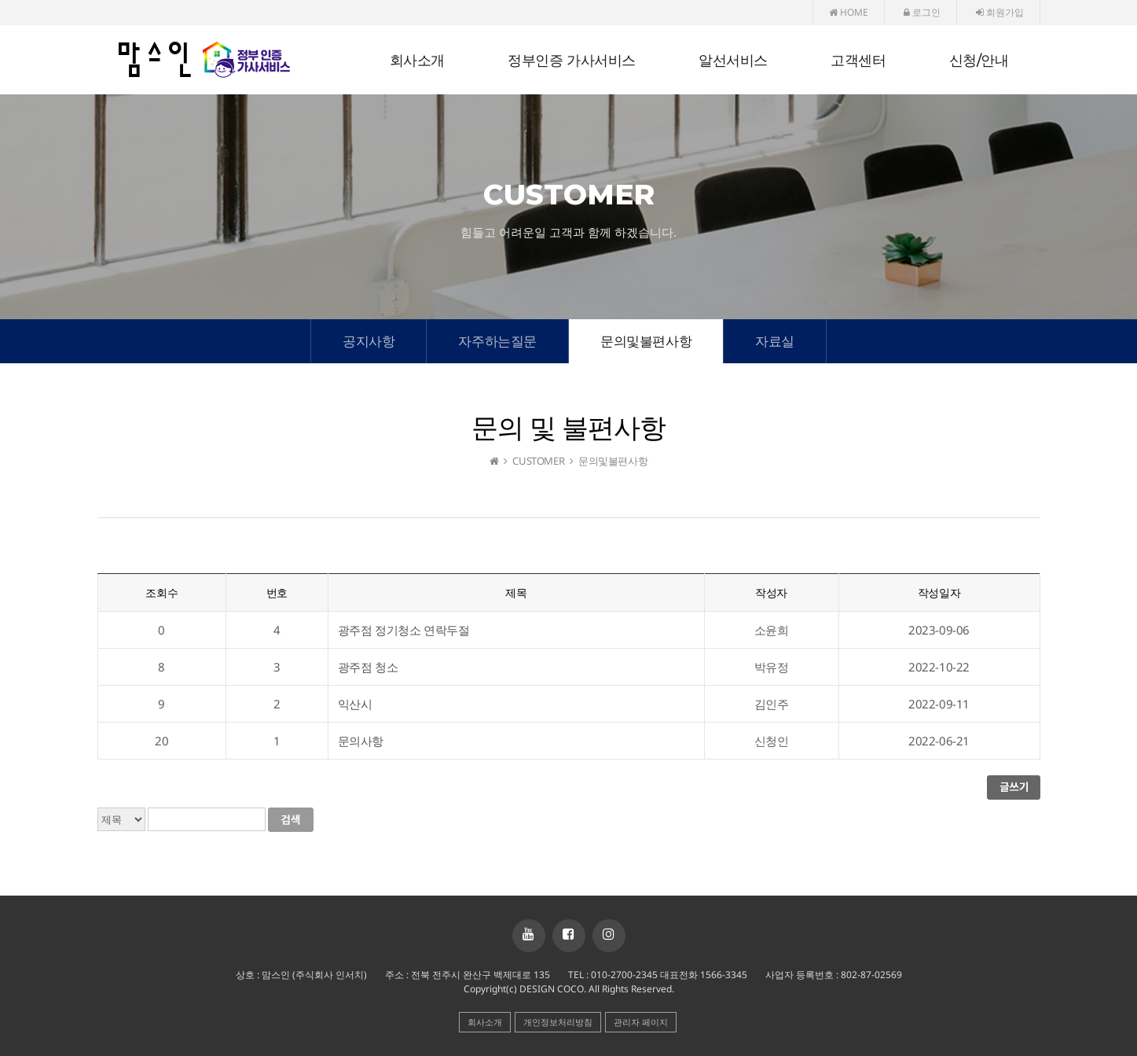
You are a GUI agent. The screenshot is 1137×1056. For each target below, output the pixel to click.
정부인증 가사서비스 (572, 60)
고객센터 (858, 60)
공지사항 (368, 341)
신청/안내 (979, 60)
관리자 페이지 (641, 1022)
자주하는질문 (497, 341)
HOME (848, 12)
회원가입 (1000, 12)
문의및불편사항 (645, 341)
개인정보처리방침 (557, 1022)
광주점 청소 (368, 667)
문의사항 (360, 741)
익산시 (355, 704)
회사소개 (417, 60)
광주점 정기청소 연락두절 (404, 630)
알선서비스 (733, 60)
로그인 (922, 12)
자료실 (774, 341)
